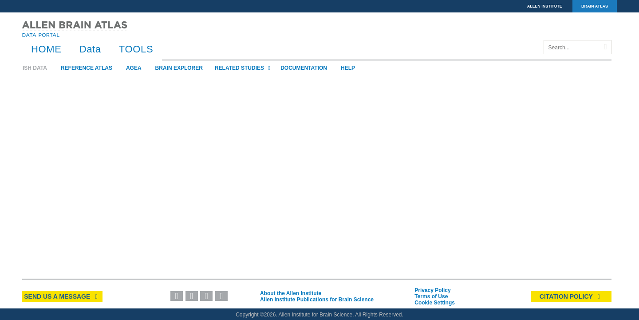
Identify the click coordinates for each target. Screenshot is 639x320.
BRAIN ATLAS (594, 6)
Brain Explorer (179, 68)
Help (348, 68)
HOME (46, 49)
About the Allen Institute (290, 293)
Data (90, 49)
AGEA (134, 68)
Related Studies (244, 68)
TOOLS (136, 49)
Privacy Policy (432, 290)
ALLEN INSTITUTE (544, 6)
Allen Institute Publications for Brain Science (317, 299)
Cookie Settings (434, 303)
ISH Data (35, 68)
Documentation (303, 68)
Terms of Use (431, 296)
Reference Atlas (86, 68)
